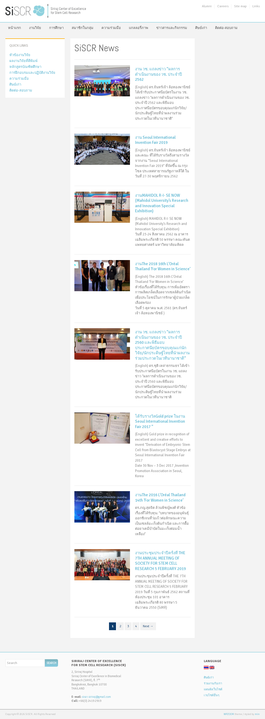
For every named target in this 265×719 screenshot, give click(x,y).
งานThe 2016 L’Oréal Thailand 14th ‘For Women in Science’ (160, 497)
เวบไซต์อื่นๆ (211, 695)
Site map (240, 6)
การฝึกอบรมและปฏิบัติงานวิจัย (32, 73)
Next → (148, 626)
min (257, 714)
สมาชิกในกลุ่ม (82, 28)
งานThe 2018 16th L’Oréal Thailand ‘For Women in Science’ (162, 266)
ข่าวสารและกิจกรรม (171, 28)
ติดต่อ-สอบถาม (226, 28)
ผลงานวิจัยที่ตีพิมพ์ (23, 61)
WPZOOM (229, 714)
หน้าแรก (14, 28)
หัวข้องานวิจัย (19, 55)
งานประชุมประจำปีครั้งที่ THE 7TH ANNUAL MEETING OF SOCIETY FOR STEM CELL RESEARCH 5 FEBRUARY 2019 (160, 560)
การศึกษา (56, 28)
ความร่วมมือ (111, 28)
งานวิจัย (35, 28)
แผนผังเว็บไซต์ (213, 689)
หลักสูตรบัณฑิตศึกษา (25, 67)
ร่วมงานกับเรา (213, 683)
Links (256, 6)
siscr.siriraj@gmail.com (96, 697)
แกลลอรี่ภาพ (138, 28)
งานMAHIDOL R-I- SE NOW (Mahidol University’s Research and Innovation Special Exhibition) (161, 203)
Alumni (207, 6)
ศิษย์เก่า (201, 28)
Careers (222, 6)
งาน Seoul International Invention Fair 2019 (155, 140)
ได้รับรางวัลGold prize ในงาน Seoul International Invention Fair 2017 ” (160, 421)
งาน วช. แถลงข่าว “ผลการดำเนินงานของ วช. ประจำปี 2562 (158, 74)
